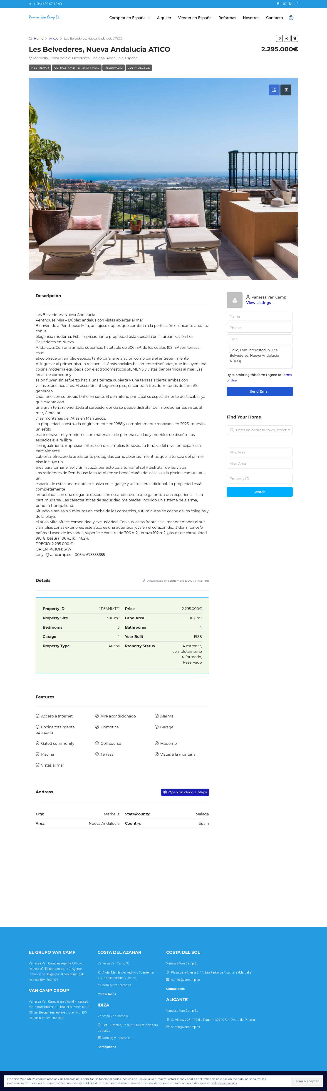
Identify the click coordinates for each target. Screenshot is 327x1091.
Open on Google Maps (185, 792)
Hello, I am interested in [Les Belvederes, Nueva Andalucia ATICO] (260, 357)
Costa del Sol (139, 67)
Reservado (113, 67)
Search (260, 492)
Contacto (274, 18)
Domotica (110, 727)
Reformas (227, 18)
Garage (166, 727)
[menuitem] (291, 18)
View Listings (258, 303)
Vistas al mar (52, 765)
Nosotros (251, 18)
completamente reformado (76, 67)
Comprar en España (127, 18)
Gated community (57, 743)
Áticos (53, 38)
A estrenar (40, 67)
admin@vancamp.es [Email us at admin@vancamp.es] (116, 985)
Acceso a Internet (57, 716)
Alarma (166, 716)
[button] (279, 38)
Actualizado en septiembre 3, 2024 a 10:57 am (176, 580)
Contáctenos (107, 994)
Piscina (47, 754)
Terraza (107, 754)
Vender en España (194, 18)
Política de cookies (224, 1083)
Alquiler (164, 18)
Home (38, 38)
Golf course (111, 743)
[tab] (274, 90)
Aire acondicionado (118, 716)
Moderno (168, 743)
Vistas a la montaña (178, 754)
